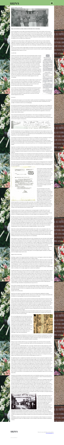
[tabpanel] (32, 213)
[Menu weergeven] (52, 3)
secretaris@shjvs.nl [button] (49, 433)
